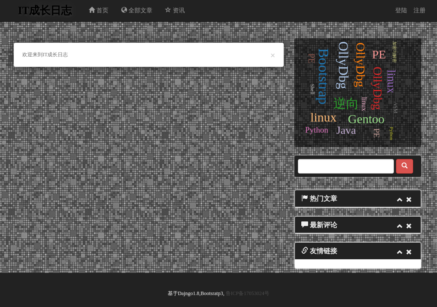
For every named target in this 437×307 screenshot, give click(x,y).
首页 (98, 10)
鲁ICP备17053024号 (248, 293)
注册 (419, 10)
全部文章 (137, 10)
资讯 (175, 10)
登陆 (401, 10)
